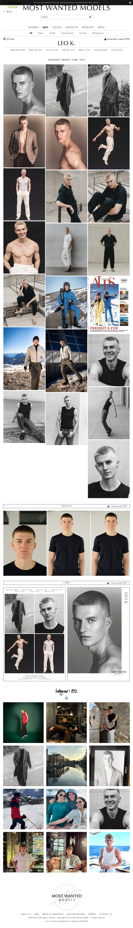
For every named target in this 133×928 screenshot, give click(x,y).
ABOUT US (26, 914)
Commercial (67, 33)
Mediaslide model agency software (41, 918)
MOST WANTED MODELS (66, 8)
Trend (52, 33)
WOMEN (33, 27)
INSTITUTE (71, 27)
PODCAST (88, 27)
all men (10, 39)
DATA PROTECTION (76, 914)
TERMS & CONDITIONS (53, 914)
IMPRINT (92, 914)
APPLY (101, 27)
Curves (82, 33)
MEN (45, 27)
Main (40, 33)
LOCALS (57, 27)
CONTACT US (105, 914)
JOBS (36, 914)
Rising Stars (98, 33)
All (30, 33)
